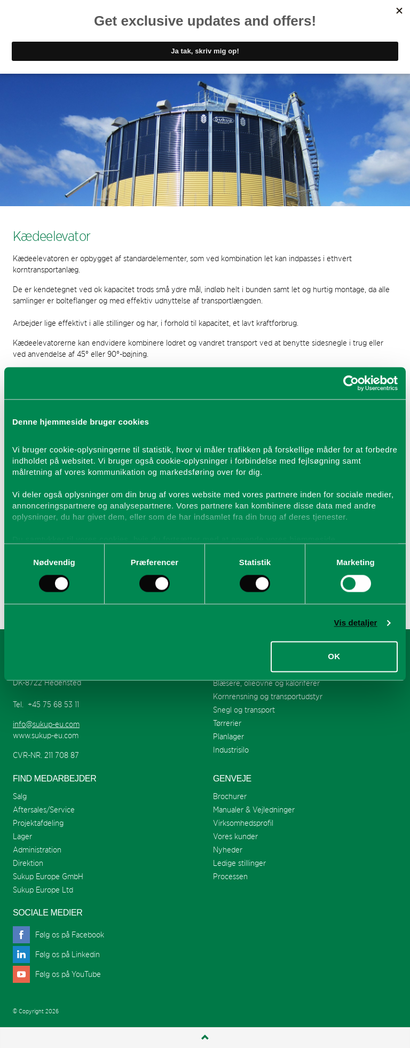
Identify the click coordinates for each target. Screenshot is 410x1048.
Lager (22, 836)
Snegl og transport (244, 709)
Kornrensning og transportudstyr (267, 696)
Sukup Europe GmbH (48, 876)
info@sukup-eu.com (46, 724)
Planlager (228, 736)
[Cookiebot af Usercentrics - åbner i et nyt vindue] (351, 383)
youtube (21, 974)
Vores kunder (235, 836)
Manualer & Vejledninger (254, 809)
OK (334, 656)
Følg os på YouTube (68, 974)
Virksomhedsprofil (243, 822)
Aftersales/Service (44, 809)
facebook (21, 934)
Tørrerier (227, 723)
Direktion (28, 862)
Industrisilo (231, 749)
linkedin (21, 954)
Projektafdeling (38, 822)
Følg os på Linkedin (67, 954)
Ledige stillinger (239, 862)
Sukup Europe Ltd (43, 889)
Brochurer (230, 796)
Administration (37, 849)
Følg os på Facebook (69, 934)
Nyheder (227, 849)
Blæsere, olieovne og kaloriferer (266, 682)
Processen (230, 876)
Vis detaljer (355, 622)
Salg (20, 796)
